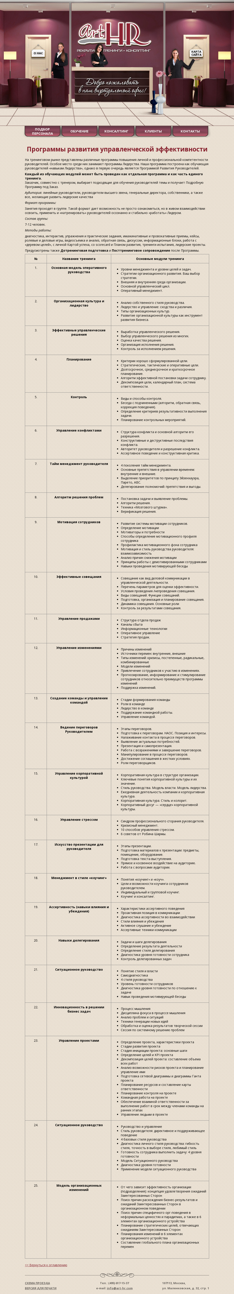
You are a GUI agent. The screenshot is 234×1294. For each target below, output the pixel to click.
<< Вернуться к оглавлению (46, 1265)
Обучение (79, 131)
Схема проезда (37, 1283)
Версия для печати (40, 1288)
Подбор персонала (42, 131)
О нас (38, 53)
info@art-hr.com (120, 1288)
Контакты (190, 131)
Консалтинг (116, 131)
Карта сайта (196, 53)
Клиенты (153, 131)
